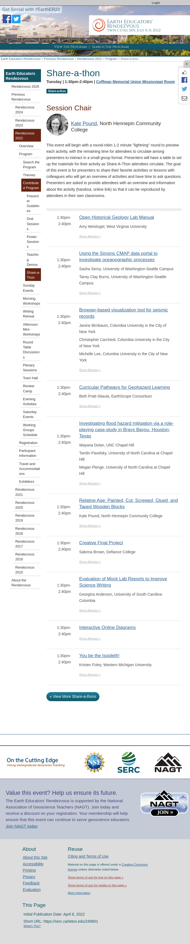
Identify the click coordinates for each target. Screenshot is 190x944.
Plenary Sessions (30, 367)
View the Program (70, 47)
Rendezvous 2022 (89, 58)
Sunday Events (29, 288)
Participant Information (27, 453)
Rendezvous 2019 (24, 518)
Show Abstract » (90, 236)
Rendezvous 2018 (24, 531)
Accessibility (33, 864)
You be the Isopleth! (99, 655)
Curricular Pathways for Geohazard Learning (124, 387)
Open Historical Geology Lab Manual (116, 217)
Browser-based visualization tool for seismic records (123, 313)
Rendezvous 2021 (24, 492)
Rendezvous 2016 (24, 556)
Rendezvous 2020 (24, 505)
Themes (29, 175)
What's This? (32, 926)
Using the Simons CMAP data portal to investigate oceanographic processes (118, 256)
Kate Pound (84, 123)
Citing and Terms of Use (88, 856)
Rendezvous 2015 (24, 570)
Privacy (29, 877)
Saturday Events (30, 414)
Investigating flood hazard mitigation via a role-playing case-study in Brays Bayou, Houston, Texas (126, 430)
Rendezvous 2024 (24, 109)
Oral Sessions (33, 224)
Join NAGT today (22, 826)
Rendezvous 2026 (25, 87)
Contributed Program (31, 185)
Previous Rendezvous (59, 58)
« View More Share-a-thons (73, 696)
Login (156, 2)
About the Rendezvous (21, 582)
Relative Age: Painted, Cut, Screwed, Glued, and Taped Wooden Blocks (128, 503)
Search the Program (110, 47)
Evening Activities (30, 401)
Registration (28, 443)
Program (111, 58)
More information (79, 893)
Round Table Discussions (31, 349)
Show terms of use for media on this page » (97, 885)
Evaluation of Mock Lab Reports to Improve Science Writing (123, 582)
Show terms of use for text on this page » (95, 877)
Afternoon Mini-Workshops (31, 329)
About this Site (35, 857)
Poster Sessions (33, 242)
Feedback (31, 883)
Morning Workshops (31, 301)
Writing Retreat (28, 314)
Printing (29, 870)
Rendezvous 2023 (24, 123)
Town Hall (30, 378)
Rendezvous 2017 (24, 544)
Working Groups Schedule (30, 430)
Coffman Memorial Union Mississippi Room (135, 82)
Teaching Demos (32, 259)
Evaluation (32, 889)
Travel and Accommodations (29, 469)
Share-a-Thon (33, 275)
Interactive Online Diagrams (107, 627)
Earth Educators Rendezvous (21, 58)
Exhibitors (26, 482)
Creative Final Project (101, 542)
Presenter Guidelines (33, 203)
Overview (26, 146)
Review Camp (28, 388)
